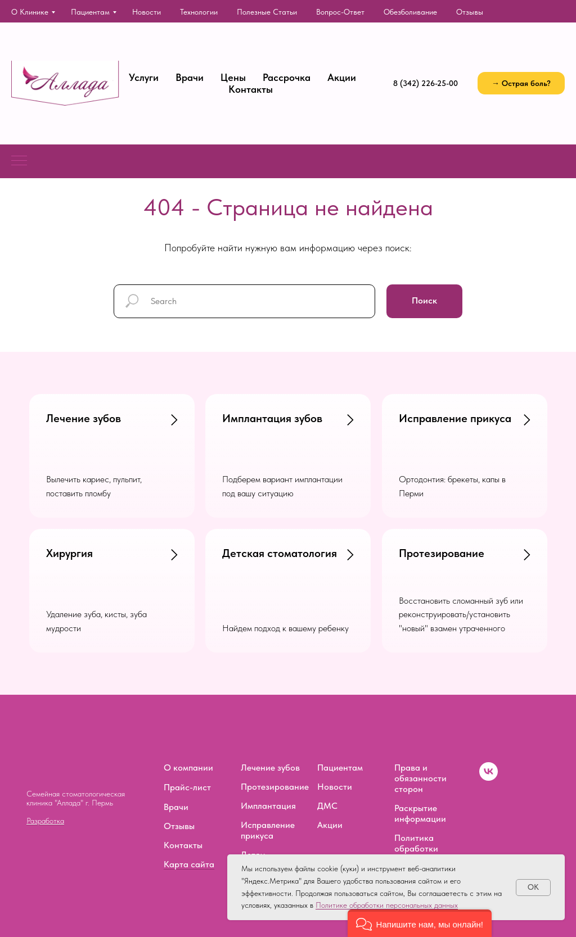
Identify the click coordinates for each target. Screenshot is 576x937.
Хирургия (69, 553)
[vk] (488, 777)
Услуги (144, 77)
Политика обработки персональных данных (422, 853)
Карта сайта (189, 864)
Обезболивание (410, 11)
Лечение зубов (83, 418)
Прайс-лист (187, 787)
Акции (341, 77)
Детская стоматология (279, 553)
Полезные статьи (267, 11)
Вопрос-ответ (340, 11)
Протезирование (441, 553)
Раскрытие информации (420, 813)
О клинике (29, 11)
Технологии (199, 11)
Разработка (45, 820)
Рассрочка (286, 77)
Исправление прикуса (455, 418)
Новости (146, 11)
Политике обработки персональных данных (387, 904)
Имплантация (268, 805)
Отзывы (469, 11)
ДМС (327, 805)
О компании (188, 767)
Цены (233, 77)
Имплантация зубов (272, 418)
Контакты (250, 89)
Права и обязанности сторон (420, 778)
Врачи (190, 77)
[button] (521, 83)
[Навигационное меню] (19, 161)
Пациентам (90, 11)
